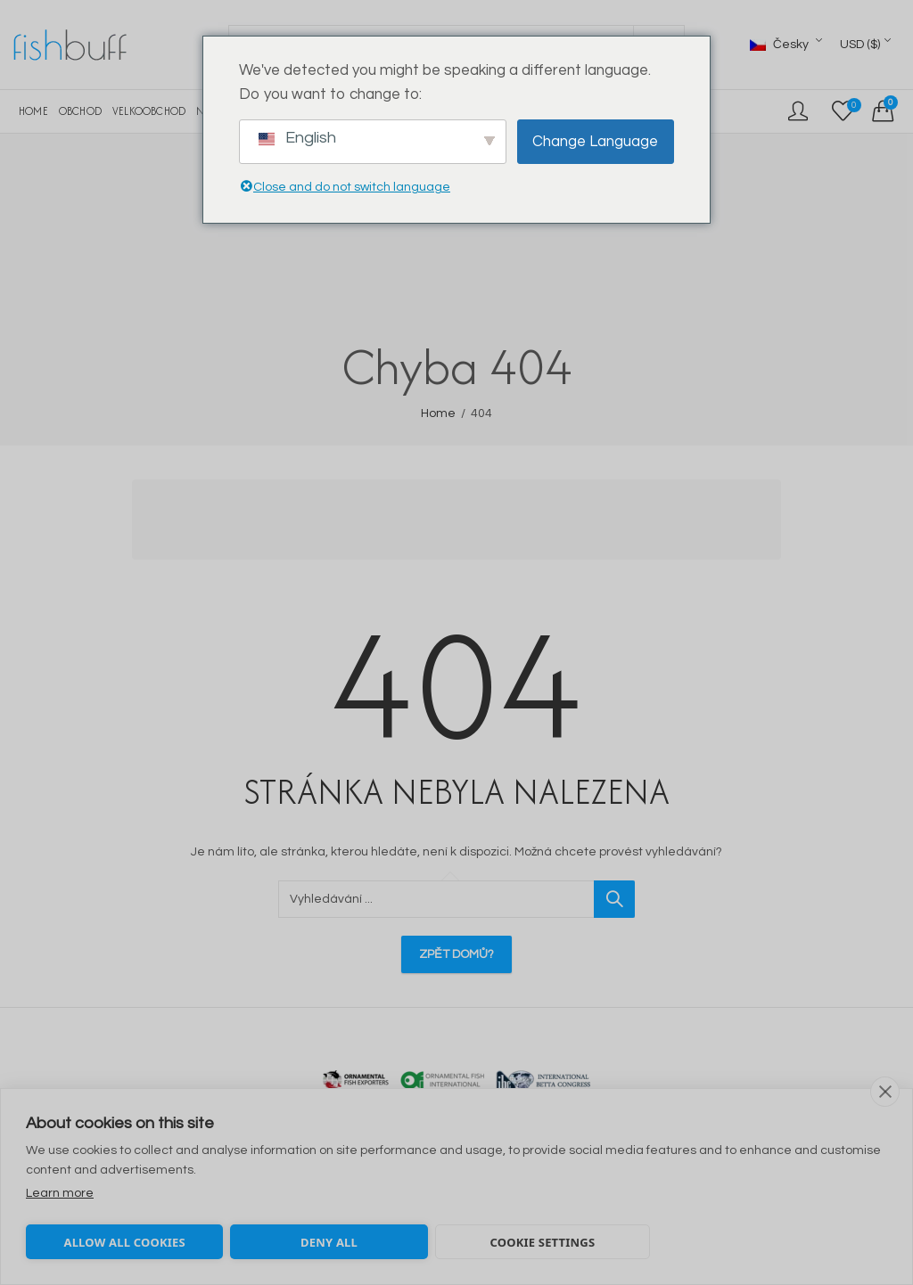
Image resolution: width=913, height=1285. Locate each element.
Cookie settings (542, 1242)
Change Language (595, 142)
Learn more (60, 1193)
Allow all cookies (124, 1242)
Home (438, 413)
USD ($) (860, 44)
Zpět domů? (456, 954)
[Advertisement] (461, 522)
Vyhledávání (614, 899)
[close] (885, 1091)
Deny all (329, 1242)
